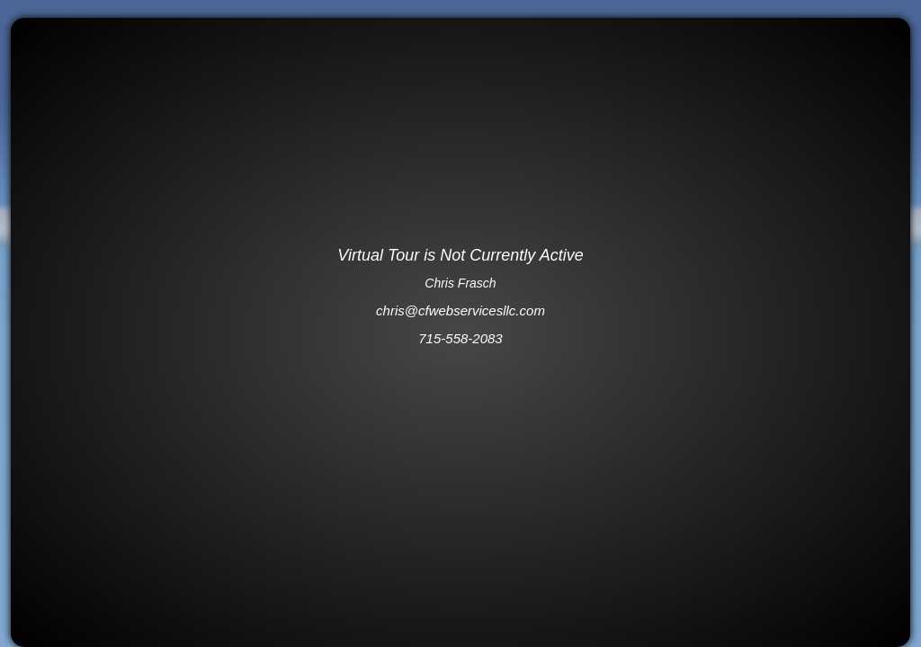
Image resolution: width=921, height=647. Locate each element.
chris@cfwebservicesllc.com (460, 310)
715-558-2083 (460, 338)
